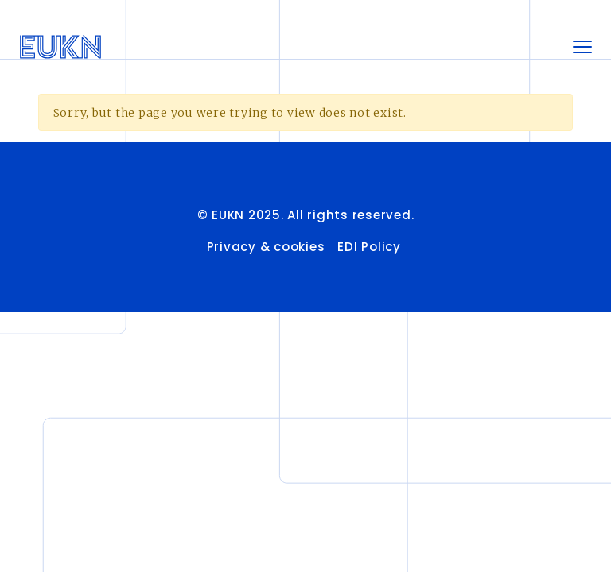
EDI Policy (370, 246)
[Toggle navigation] (582, 46)
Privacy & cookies (266, 246)
